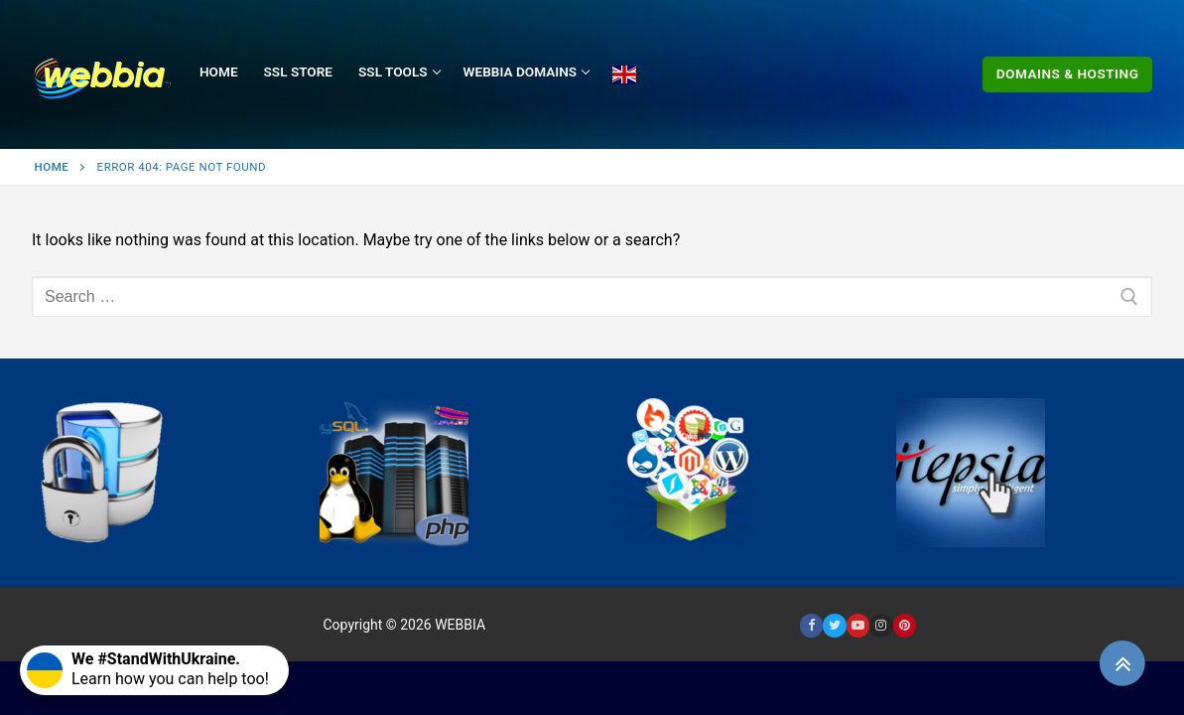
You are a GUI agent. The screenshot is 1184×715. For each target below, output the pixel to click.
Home (52, 167)
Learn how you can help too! (148, 668)
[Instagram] (880, 625)
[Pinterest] (904, 625)
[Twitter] (834, 625)
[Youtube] (858, 625)
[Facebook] (811, 625)
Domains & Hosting (1067, 73)
